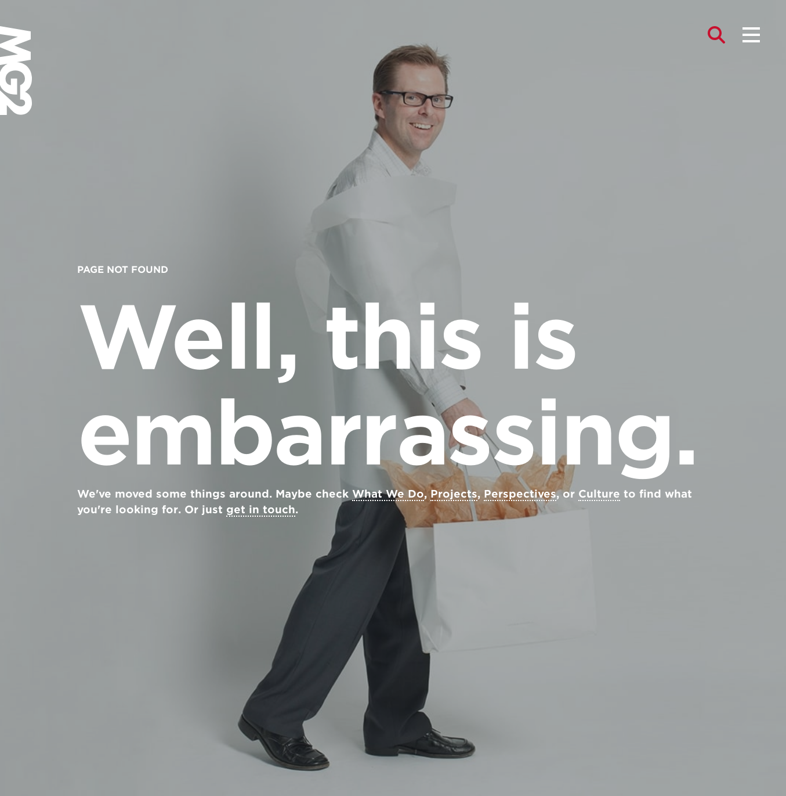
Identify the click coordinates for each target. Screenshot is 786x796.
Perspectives (520, 494)
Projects (453, 494)
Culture (599, 494)
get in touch (260, 509)
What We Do (388, 494)
